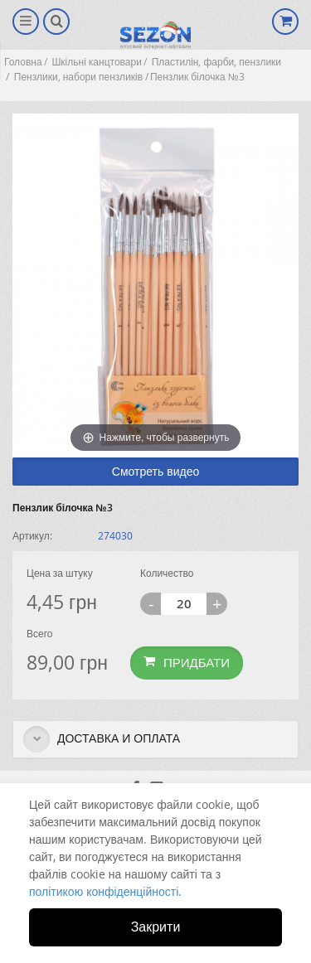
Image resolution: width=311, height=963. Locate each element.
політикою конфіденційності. (105, 891)
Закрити (156, 926)
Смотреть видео (155, 471)
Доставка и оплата (101, 739)
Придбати (186, 662)
